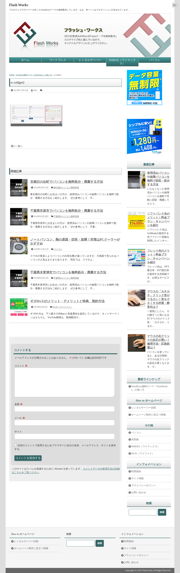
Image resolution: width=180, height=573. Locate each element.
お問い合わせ (138, 492)
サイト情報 (137, 478)
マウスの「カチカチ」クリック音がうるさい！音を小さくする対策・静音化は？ (158, 299)
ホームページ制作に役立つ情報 (148, 414)
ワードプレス (57, 59)
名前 (18, 404)
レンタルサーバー (90, 59)
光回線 (135, 439)
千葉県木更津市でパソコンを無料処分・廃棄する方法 (68, 272)
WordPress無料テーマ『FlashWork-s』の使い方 (149, 388)
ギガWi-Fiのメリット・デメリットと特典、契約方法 (67, 301)
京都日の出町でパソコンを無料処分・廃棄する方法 (66, 182)
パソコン (154, 59)
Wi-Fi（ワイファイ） (62, 307)
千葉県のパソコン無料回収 (66, 216)
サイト (18, 431)
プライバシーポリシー (143, 485)
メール (19, 418)
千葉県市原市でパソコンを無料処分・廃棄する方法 (66, 210)
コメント (20, 366)
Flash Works (18, 5)
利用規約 (136, 471)
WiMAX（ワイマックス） (122, 61)
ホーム (25, 59)
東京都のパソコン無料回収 (66, 187)
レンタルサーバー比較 (143, 407)
